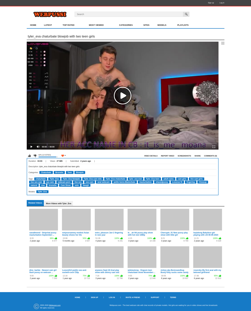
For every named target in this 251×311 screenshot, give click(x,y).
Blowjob (80, 172)
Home (33, 25)
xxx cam (89, 182)
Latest (48, 25)
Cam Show (65, 185)
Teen (70, 172)
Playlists (183, 25)
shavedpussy (162, 182)
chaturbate (41, 179)
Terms (173, 297)
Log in (222, 3)
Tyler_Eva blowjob (71, 179)
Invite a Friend (133, 297)
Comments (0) (210, 156)
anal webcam (103, 182)
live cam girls (196, 179)
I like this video (29, 155)
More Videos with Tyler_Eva (58, 203)
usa (43, 185)
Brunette (59, 172)
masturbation (145, 182)
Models (162, 25)
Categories (126, 25)
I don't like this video (35, 155)
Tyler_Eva (54, 179)
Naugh (86, 185)
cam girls (182, 179)
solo (77, 185)
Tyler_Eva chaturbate (115, 179)
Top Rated (68, 25)
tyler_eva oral (135, 179)
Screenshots (184, 156)
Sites (146, 25)
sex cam (50, 182)
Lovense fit (177, 182)
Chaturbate (46, 172)
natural (34, 185)
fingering (190, 182)
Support (155, 297)
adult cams (169, 179)
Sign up (211, 3)
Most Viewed (96, 25)
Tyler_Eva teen (152, 179)
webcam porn (64, 182)
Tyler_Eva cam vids (93, 179)
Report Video (167, 156)
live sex (78, 182)
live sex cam (36, 182)
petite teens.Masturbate (124, 182)
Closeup (202, 182)
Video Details (151, 156)
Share (197, 156)
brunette (53, 185)
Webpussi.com (55, 305)
